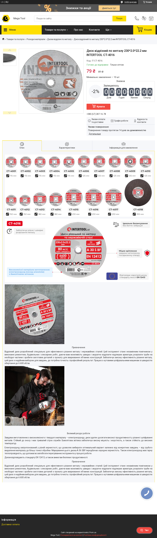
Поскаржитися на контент (71, 535)
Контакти (94, 29)
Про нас (78, 29)
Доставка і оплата (10, 524)
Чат (144, 530)
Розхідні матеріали (36, 39)
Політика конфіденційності (95, 535)
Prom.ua (92, 532)
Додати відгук (144, 18)
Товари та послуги (55, 29)
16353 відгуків (130, 2)
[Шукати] (119, 18)
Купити (101, 106)
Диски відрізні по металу (59, 39)
